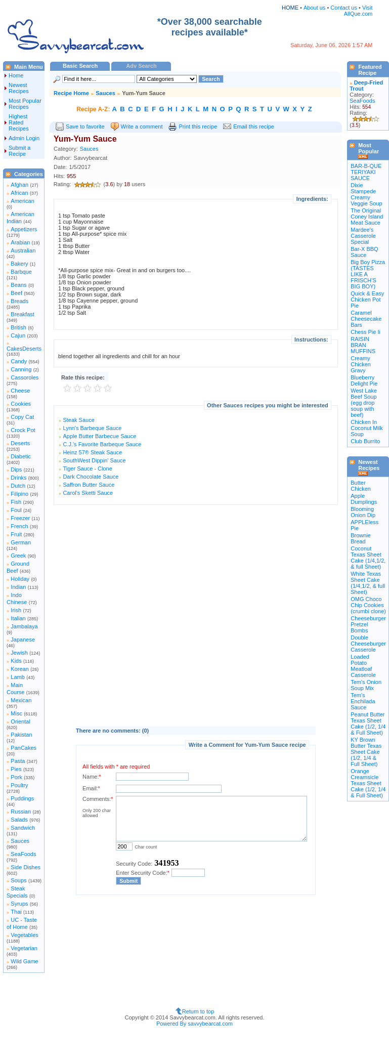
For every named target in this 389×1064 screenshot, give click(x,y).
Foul (16, 510)
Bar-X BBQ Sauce (364, 252)
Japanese (23, 639)
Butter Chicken (361, 486)
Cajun (18, 335)
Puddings (22, 798)
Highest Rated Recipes (19, 122)
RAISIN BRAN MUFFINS (363, 345)
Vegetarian (24, 948)
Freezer (20, 518)
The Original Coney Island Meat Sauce (367, 216)
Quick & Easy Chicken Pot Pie (367, 299)
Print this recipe (198, 126)
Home (16, 75)
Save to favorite (85, 126)
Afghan (19, 185)
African (19, 193)
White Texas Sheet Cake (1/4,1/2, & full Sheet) (368, 583)
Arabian (20, 242)
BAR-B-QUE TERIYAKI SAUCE (366, 172)
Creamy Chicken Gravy (361, 364)
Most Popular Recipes (25, 104)
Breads (19, 301)
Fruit (16, 534)
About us (314, 8)
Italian (18, 618)
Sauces (20, 841)
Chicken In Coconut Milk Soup (367, 428)
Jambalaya (24, 626)
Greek (18, 555)
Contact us (344, 8)
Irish (16, 610)
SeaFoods (23, 854)
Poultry (19, 785)
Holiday (20, 579)
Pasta (18, 761)
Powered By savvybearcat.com (194, 1023)
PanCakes (23, 748)
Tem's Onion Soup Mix (366, 685)
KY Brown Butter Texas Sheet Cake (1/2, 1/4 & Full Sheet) (366, 752)
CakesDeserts (24, 349)
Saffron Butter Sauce (88, 485)
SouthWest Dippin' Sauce (94, 460)
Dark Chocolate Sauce (90, 477)
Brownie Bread (361, 538)
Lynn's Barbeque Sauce (92, 428)
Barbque (21, 272)
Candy (19, 361)
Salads (19, 820)
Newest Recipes (19, 88)
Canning (21, 369)
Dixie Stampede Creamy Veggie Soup (366, 194)
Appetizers (24, 229)
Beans (18, 285)
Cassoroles (24, 377)
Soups (18, 880)
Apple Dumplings (364, 499)
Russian (21, 811)
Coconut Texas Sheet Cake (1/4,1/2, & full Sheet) (368, 557)
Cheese (20, 391)
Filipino (19, 494)
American (22, 201)
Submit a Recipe (19, 151)
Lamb (18, 677)
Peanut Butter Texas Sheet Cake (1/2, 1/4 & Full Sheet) (368, 723)
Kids (16, 661)
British (18, 327)
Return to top (198, 1011)
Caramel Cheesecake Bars (366, 319)
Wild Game (24, 961)
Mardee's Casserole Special (363, 236)
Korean (19, 669)
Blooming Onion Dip (363, 512)
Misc (16, 713)
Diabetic (21, 456)
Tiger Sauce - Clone (87, 468)
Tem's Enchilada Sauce (363, 701)
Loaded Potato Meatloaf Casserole (363, 666)
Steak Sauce (78, 420)
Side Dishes (25, 867)
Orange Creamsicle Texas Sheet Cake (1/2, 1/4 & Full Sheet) (368, 783)
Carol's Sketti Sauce (88, 493)
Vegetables (24, 935)
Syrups (19, 904)
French (19, 526)
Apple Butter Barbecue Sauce (99, 436)
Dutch (18, 486)
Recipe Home (71, 93)
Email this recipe (253, 126)
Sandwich (23, 828)
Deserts (20, 443)
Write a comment (142, 126)
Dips (16, 469)
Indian (18, 587)
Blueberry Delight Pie (364, 380)
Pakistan (21, 735)
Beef (16, 293)
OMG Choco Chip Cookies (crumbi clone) (368, 605)
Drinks (18, 478)
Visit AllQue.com (358, 11)
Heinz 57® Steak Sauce (92, 452)
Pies (16, 769)
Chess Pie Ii (365, 332)
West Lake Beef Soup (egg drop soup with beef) (364, 403)
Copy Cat (22, 417)
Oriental (20, 721)
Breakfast (22, 314)
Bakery (19, 264)
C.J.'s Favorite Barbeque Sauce (102, 444)
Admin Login (24, 138)
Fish (16, 502)
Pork (16, 777)
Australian (23, 250)
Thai (16, 912)
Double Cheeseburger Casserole (368, 643)
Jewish (19, 653)
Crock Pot (23, 430)
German (21, 542)
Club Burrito (365, 441)
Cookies (21, 404)
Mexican (21, 700)
